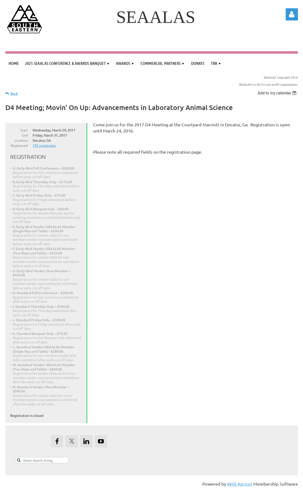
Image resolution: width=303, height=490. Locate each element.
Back (14, 93)
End (25, 135)
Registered (19, 145)
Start (24, 130)
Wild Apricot (239, 483)
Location (21, 140)
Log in (292, 14)
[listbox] (278, 93)
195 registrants (44, 145)
